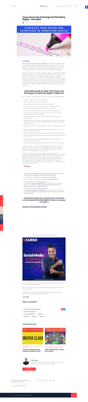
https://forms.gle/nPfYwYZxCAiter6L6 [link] (37, 192)
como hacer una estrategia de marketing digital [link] (32, 311)
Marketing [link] (32, 348)
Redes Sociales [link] (26, 318)
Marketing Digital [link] (36, 24)
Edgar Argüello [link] (34, 363)
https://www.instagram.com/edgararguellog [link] (46, 179)
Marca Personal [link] (40, 316)
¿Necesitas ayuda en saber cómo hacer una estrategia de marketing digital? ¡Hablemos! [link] (44, 94)
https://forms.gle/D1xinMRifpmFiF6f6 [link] (36, 185)
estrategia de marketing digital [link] (29, 316)
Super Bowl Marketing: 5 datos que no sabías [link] (54, 352)
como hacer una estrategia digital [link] (30, 314)
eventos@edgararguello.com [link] (20, 390)
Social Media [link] (42, 318)
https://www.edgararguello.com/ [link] (50, 182)
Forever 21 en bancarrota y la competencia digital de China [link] (31, 352)
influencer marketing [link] (49, 348)
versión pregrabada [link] (28, 285)
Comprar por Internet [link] (27, 348)
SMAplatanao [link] (34, 318)
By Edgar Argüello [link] (26, 24)
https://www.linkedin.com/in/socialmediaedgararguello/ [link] (42, 177)
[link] (86, 7)
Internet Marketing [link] (56, 348)
